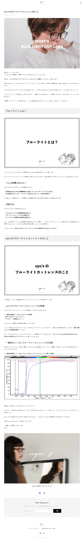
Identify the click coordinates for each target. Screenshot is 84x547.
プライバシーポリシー (34, 528)
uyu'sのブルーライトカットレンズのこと (21, 12)
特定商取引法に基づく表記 (48, 528)
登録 (57, 511)
